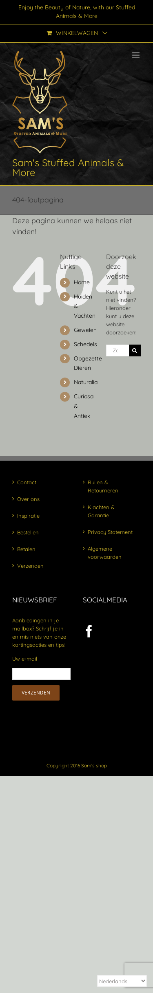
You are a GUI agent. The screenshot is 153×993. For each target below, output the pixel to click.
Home (82, 282)
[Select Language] (122, 981)
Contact (26, 482)
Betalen (26, 549)
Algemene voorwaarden (105, 552)
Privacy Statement (110, 532)
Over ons (28, 499)
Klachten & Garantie (101, 511)
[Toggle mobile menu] (136, 55)
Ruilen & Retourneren (103, 486)
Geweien (85, 330)
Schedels (85, 344)
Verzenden (30, 565)
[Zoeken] (135, 350)
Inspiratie (28, 515)
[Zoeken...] (117, 350)
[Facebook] (89, 631)
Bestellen (28, 532)
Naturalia (86, 382)
